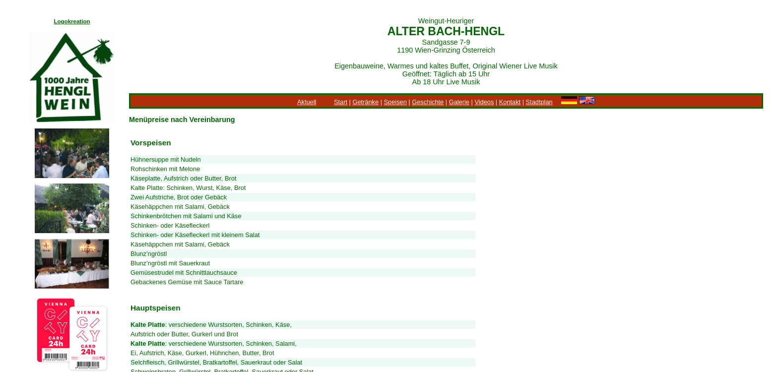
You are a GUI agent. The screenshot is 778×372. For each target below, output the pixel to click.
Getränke (365, 102)
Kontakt (509, 102)
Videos (484, 102)
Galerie (459, 102)
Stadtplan (539, 102)
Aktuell (306, 102)
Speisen (395, 102)
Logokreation (72, 21)
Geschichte (428, 102)
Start (340, 102)
